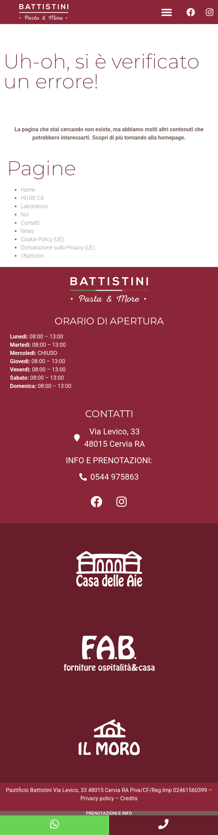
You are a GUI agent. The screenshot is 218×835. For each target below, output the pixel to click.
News (27, 231)
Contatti (30, 223)
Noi (25, 214)
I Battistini (32, 256)
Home (28, 190)
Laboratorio (34, 206)
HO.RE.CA (32, 198)
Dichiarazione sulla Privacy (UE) (58, 247)
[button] (166, 12)
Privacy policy (97, 798)
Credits (129, 798)
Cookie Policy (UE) (42, 239)
